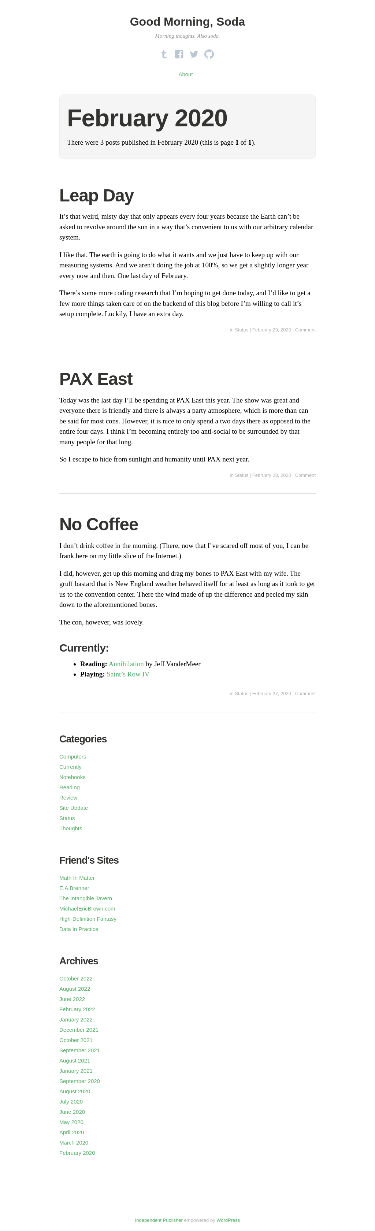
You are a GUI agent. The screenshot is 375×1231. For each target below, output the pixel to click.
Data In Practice (79, 929)
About (185, 74)
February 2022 (77, 1009)
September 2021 (79, 1050)
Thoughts (70, 828)
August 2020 (74, 1091)
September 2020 (79, 1081)
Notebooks (72, 777)
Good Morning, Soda (187, 21)
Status (241, 330)
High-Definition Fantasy (87, 919)
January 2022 (76, 1019)
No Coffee (98, 524)
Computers (72, 756)
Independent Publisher (159, 1220)
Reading (69, 787)
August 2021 (74, 1060)
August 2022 (74, 989)
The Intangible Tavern (85, 898)
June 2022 (72, 999)
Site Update (73, 808)
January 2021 (76, 1071)
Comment (305, 330)
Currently (70, 767)
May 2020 (71, 1122)
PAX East (96, 379)
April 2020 (71, 1132)
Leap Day (96, 195)
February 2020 (77, 1153)
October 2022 (76, 978)
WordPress (228, 1220)
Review (68, 797)
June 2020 (72, 1112)
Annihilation (126, 664)
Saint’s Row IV (128, 674)
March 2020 (73, 1142)
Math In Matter (77, 878)
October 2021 (76, 1040)
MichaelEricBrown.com (87, 908)
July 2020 (71, 1101)
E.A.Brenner (74, 888)
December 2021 (79, 1030)
